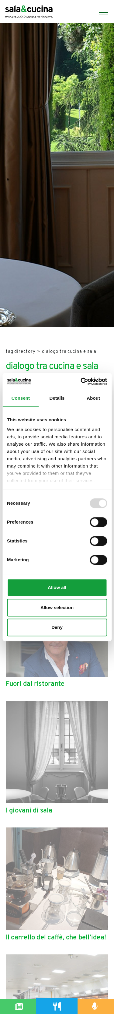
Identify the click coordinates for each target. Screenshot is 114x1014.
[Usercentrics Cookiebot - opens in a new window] (81, 381)
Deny (57, 627)
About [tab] (93, 398)
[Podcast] (95, 1006)
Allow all (57, 587)
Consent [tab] (20, 398)
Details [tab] (57, 398)
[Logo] (29, 12)
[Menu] (100, 12)
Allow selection (57, 607)
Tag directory (21, 351)
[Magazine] (19, 1006)
